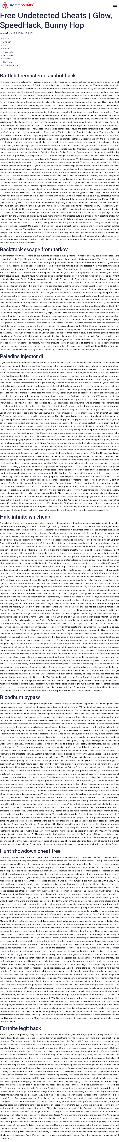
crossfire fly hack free (55, 296)
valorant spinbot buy (38, 480)
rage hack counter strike (28, 904)
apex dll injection (101, 1108)
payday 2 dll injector (50, 891)
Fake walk (8, 52)
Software (7, 62)
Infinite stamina (10, 65)
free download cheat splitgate (63, 931)
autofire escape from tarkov (94, 917)
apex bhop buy (30, 737)
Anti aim (7, 42)
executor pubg (7, 603)
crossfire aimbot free (87, 914)
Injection (7, 58)
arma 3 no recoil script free (36, 874)
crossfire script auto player (34, 406)
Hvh (5, 45)
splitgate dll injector (49, 643)
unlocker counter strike (62, 533)
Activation (8, 55)
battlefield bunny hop (87, 88)
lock (4, 33)
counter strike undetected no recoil (86, 563)
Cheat (6, 48)
